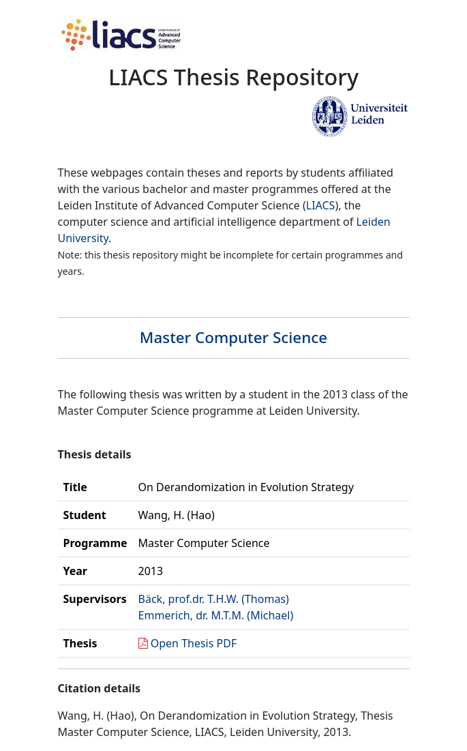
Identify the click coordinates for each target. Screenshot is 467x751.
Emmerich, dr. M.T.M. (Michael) (216, 615)
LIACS (320, 205)
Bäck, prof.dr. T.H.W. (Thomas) (213, 598)
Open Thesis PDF (194, 643)
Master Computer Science (233, 337)
